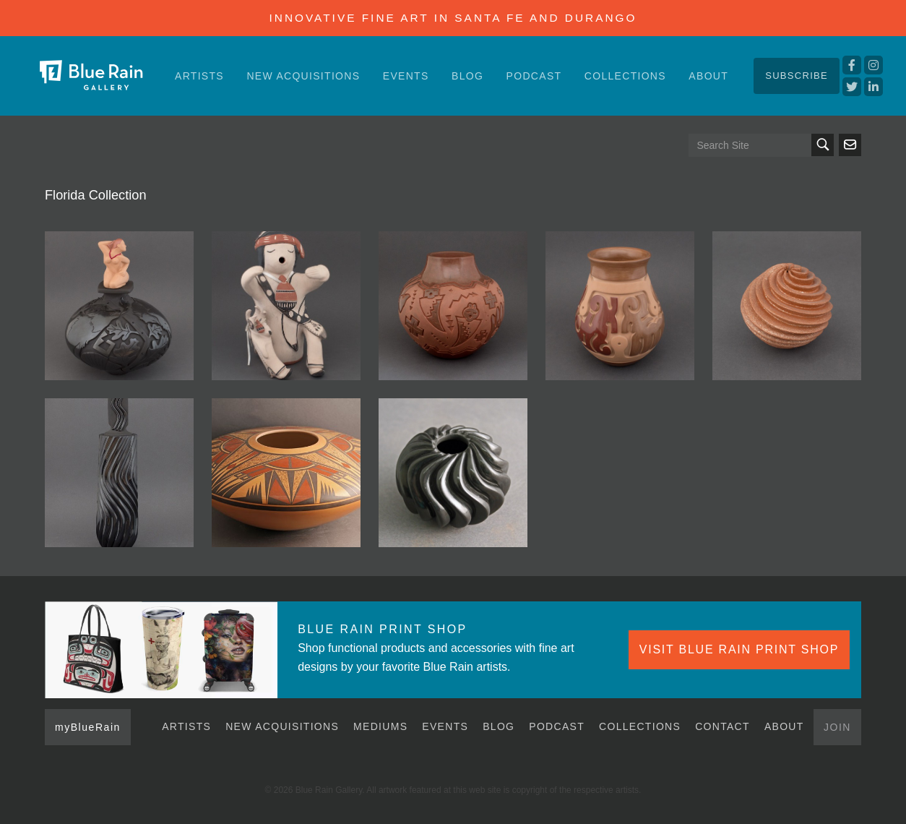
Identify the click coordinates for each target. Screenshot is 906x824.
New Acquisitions (303, 76)
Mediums (380, 726)
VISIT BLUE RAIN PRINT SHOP (739, 649)
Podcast (534, 76)
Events (406, 76)
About (708, 76)
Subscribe (796, 75)
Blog (467, 76)
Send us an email (850, 145)
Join (837, 727)
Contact (722, 726)
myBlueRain (88, 727)
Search (822, 145)
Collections (625, 76)
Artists (199, 76)
